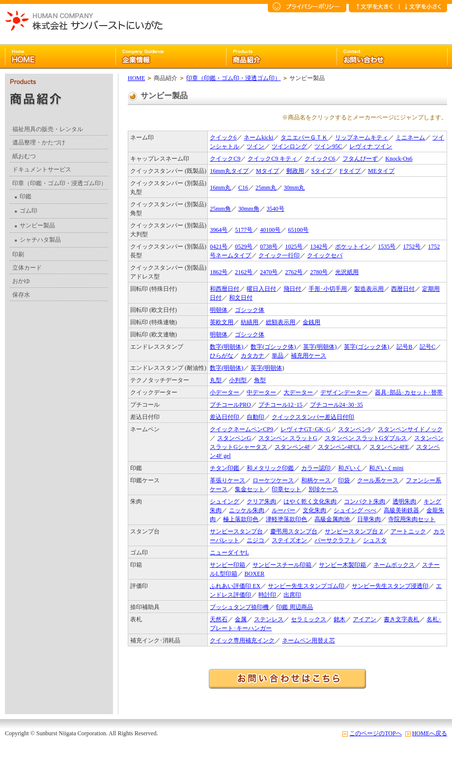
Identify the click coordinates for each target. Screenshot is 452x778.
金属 (241, 619)
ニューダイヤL (229, 552)
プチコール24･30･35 (336, 404)
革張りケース (227, 480)
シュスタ (375, 540)
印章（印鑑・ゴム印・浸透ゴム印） (59, 183)
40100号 (270, 229)
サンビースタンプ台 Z (354, 531)
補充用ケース (308, 355)
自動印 (255, 417)
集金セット (249, 489)
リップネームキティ (361, 137)
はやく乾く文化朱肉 (310, 501)
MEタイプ (381, 170)
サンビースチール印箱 (282, 564)
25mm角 (220, 208)
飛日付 (292, 288)
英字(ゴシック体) (366, 346)
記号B (404, 346)
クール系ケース (377, 480)
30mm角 (248, 208)
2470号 (269, 272)
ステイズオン (289, 540)
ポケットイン (352, 246)
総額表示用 (280, 322)
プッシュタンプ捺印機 (239, 607)
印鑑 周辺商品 (294, 607)
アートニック (408, 531)
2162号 (244, 272)
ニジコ (255, 540)
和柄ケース (316, 480)
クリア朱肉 (261, 501)
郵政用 (295, 170)
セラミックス (308, 619)
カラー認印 (316, 468)
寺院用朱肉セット (411, 519)
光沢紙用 (347, 272)
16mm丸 (220, 187)
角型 (260, 380)
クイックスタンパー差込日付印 (313, 417)
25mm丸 (266, 187)
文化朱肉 (314, 510)
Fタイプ (350, 170)
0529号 (244, 246)
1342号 (319, 246)
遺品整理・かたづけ (38, 142)
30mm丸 (294, 187)
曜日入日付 (261, 288)
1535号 (387, 246)
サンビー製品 (35, 225)
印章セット (286, 489)
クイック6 (223, 137)
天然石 (218, 619)
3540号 (275, 208)
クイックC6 (320, 158)
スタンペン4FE (389, 447)
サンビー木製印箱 (342, 564)
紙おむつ (24, 156)
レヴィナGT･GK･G (306, 429)
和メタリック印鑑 (270, 468)
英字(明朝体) (320, 346)
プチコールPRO (230, 404)
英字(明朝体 (266, 367)
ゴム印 (26, 210)
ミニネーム (410, 137)
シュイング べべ (355, 510)
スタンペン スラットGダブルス (366, 438)
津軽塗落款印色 (286, 519)
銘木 (339, 619)
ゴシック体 (249, 309)
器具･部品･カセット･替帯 (409, 392)
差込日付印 (224, 417)
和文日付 (241, 297)
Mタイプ (267, 170)
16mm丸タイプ (229, 170)
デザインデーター (343, 392)
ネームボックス (394, 564)
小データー (224, 392)
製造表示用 (369, 288)
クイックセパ (324, 255)
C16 (243, 187)
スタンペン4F (293, 447)
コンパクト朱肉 (364, 501)
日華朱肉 (369, 519)
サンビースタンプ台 (236, 531)
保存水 (21, 294)
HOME (136, 78)
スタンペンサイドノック (410, 429)
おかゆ (21, 281)
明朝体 (218, 309)
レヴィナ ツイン (370, 146)
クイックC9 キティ (272, 158)
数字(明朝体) (226, 346)
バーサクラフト (335, 540)
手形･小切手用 (328, 288)
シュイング (224, 501)
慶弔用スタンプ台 (293, 531)
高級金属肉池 (332, 519)
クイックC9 (225, 158)
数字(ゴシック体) (273, 346)
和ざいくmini (386, 468)
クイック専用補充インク (242, 640)
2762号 (294, 272)
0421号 (218, 246)
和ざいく (350, 468)
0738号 (269, 246)
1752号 (412, 246)
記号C (427, 346)
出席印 (292, 594)
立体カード (27, 267)
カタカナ (252, 355)
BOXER (255, 573)
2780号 (319, 272)
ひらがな (221, 355)
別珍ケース (323, 489)
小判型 (238, 380)
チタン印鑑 (224, 468)
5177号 (244, 229)
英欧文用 (221, 322)
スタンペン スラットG (287, 438)
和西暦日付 (224, 288)
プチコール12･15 (280, 404)
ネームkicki (258, 137)
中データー (261, 392)
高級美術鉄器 (401, 510)
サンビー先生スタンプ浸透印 (390, 586)
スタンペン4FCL (339, 447)
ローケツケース (273, 480)
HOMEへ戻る (429, 733)
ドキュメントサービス (41, 169)
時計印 (267, 594)
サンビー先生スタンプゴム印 (306, 586)
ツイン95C (328, 146)
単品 (277, 355)
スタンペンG (234, 438)
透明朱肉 (404, 501)
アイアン (364, 619)
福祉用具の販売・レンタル (47, 129)
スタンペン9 (354, 429)
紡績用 (249, 322)
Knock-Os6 (398, 158)
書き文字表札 (401, 619)
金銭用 (311, 322)
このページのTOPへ (375, 733)
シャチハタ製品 (38, 239)
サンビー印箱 (227, 564)
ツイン (255, 146)
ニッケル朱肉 (246, 510)
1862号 (218, 272)
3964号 (218, 229)
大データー (298, 392)
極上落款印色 (240, 519)
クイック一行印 (279, 255)
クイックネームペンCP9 (241, 429)
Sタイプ (322, 170)
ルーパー (283, 510)
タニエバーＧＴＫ (304, 137)
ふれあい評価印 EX (235, 586)
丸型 (216, 380)
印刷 (18, 254)
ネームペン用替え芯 (308, 640)
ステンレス (268, 619)
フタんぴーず (360, 158)
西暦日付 (403, 288)
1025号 (294, 246)
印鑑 (23, 196)
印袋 (344, 480)
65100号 (298, 229)
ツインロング (289, 146)
